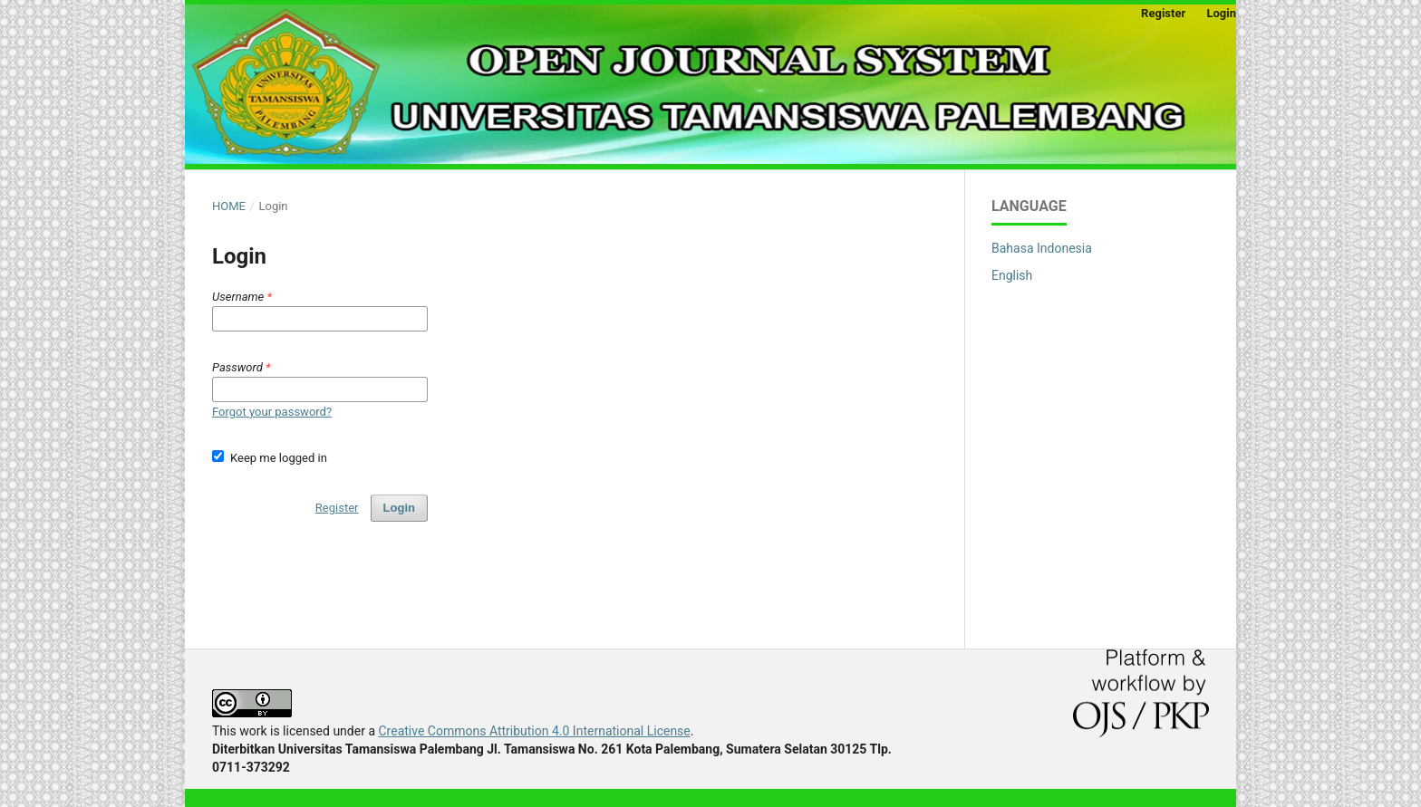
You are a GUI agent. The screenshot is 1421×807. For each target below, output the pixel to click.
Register (1163, 13)
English (1011, 275)
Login (1221, 13)
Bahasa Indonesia (1041, 248)
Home (229, 206)
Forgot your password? (272, 411)
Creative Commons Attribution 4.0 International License (534, 731)
